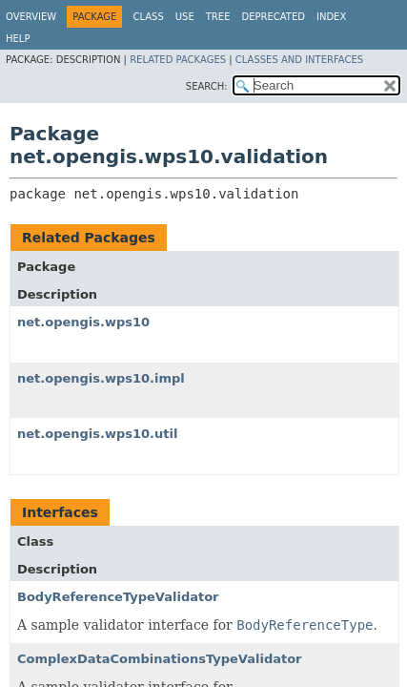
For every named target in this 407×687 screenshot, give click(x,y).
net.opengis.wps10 (83, 322)
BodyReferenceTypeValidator (118, 597)
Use (184, 16)
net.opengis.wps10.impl (101, 378)
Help (18, 38)
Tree (218, 16)
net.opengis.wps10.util (97, 434)
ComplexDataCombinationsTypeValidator (159, 659)
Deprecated (273, 16)
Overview (31, 16)
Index (331, 16)
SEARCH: (207, 86)
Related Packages (178, 59)
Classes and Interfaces (299, 59)
